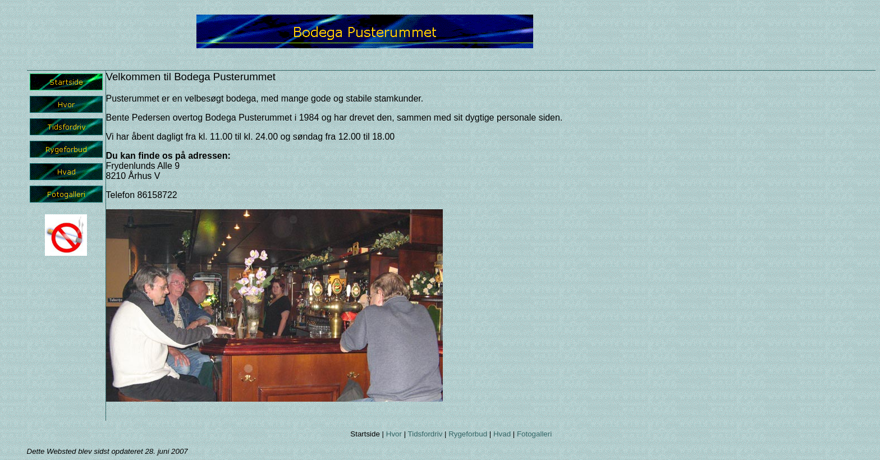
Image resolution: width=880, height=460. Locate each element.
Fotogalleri (534, 434)
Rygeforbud (467, 434)
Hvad (502, 434)
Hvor (394, 434)
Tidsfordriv (425, 434)
